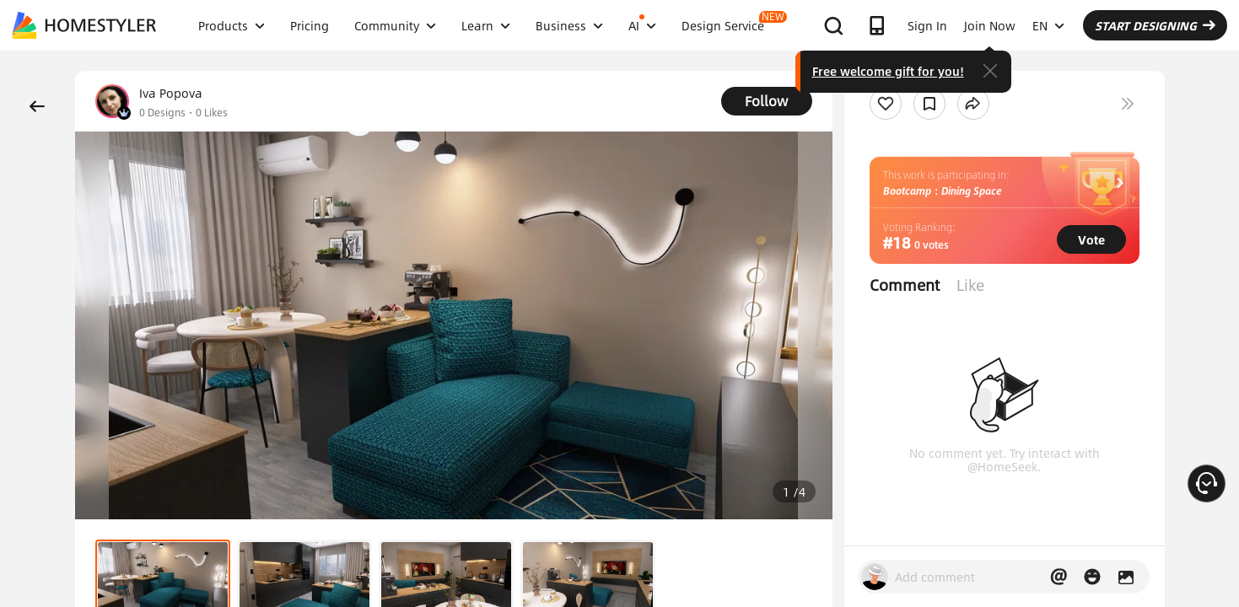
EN (1048, 25)
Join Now (989, 25)
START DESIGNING (1155, 25)
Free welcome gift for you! (888, 70)
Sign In (927, 25)
